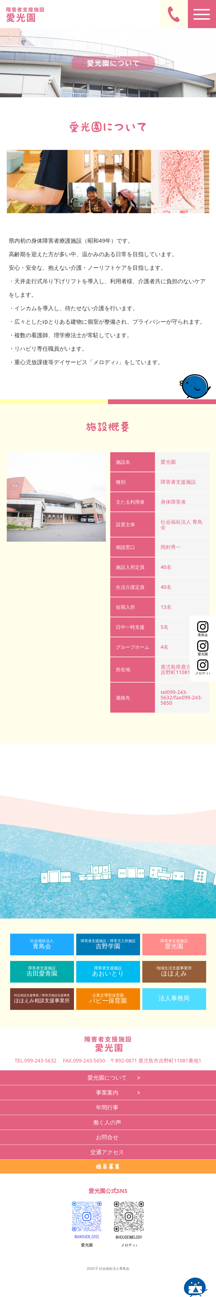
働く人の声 (107, 1122)
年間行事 (107, 1107)
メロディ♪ (129, 1242)
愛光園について (107, 1077)
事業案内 (107, 1092)
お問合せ (107, 1137)
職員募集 (108, 1166)
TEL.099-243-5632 (36, 1060)
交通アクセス (107, 1152)
